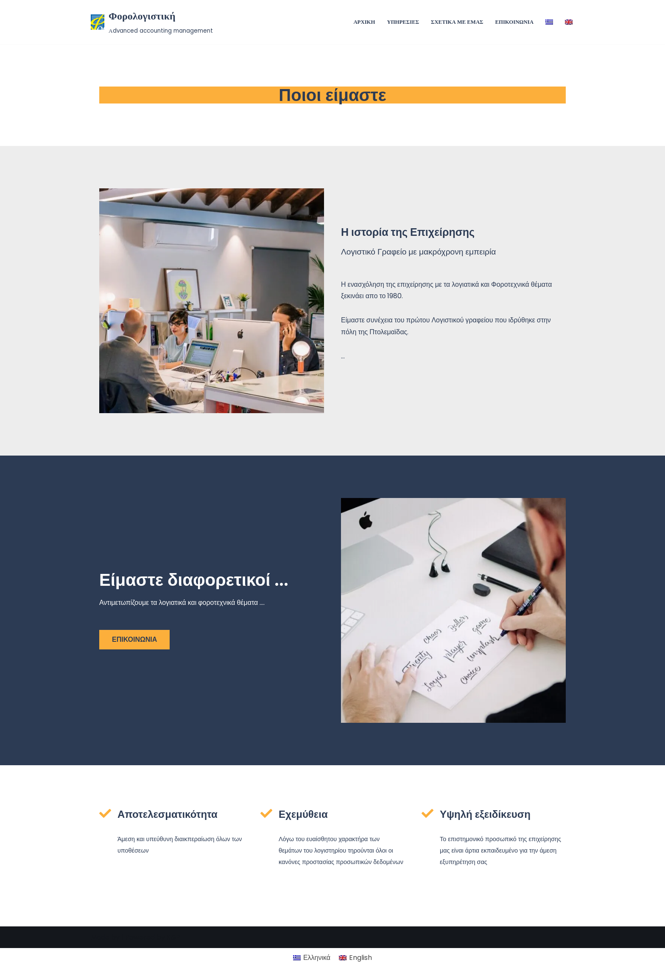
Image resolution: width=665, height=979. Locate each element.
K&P (173, 968)
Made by (105, 968)
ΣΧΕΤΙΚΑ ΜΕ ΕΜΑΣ (457, 21)
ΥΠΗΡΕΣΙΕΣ (403, 21)
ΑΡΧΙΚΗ (364, 21)
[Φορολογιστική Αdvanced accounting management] (152, 22)
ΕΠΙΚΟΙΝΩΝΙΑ (514, 21)
